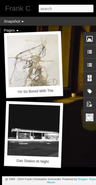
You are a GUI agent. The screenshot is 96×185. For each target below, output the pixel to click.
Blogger (83, 179)
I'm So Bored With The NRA (39, 91)
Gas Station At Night (32, 161)
